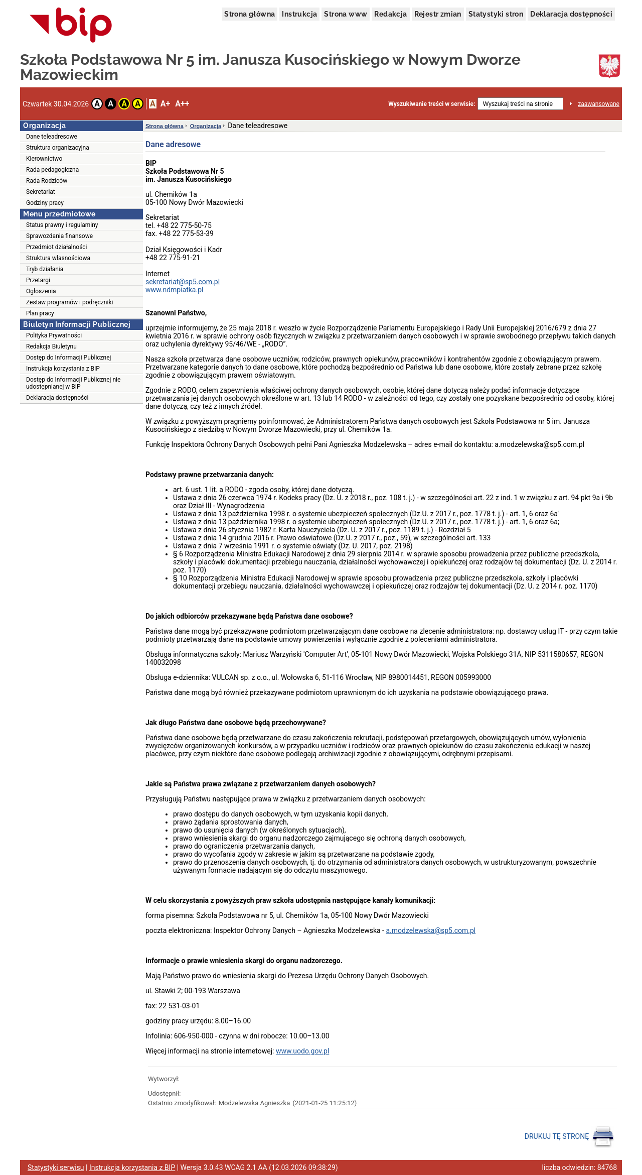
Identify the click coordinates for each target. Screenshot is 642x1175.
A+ (165, 103)
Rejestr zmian (437, 14)
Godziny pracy (45, 202)
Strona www (345, 14)
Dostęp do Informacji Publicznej (68, 357)
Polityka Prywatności (54, 335)
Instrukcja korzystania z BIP (63, 368)
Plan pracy (40, 313)
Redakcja (390, 14)
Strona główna (249, 14)
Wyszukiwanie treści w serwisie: (431, 103)
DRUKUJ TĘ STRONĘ (569, 1137)
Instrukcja (299, 14)
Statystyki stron (495, 14)
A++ (182, 103)
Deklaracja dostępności (571, 14)
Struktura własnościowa (58, 258)
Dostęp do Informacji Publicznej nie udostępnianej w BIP (73, 383)
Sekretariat (40, 191)
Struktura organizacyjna (57, 147)
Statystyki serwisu (56, 1167)
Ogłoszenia (41, 291)
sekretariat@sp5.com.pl (182, 282)
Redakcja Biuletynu (51, 346)
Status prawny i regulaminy (62, 224)
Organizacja (205, 126)
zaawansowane (598, 103)
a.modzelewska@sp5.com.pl (430, 930)
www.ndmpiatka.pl (174, 290)
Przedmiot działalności (56, 247)
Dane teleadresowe (51, 136)
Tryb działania (44, 269)
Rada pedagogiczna (52, 169)
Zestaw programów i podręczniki (69, 302)
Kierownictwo (44, 158)
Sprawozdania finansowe (59, 236)
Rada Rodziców (46, 180)
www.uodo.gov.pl (302, 1051)
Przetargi (38, 280)
